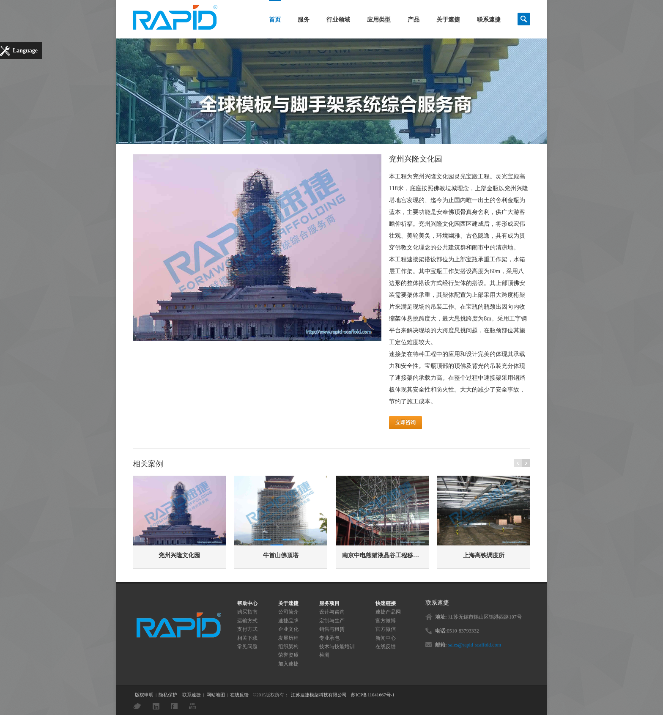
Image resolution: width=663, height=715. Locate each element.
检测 (324, 655)
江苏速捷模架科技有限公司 (319, 694)
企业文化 (288, 629)
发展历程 (288, 638)
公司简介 (288, 612)
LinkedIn (158, 706)
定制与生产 (332, 621)
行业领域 (338, 19)
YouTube (194, 706)
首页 (275, 19)
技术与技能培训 (337, 646)
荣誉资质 (288, 655)
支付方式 (247, 629)
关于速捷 (448, 19)
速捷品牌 (288, 621)
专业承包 (329, 638)
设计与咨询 (332, 612)
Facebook (176, 706)
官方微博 (385, 621)
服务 (304, 19)
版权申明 (144, 694)
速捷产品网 (388, 612)
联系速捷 (489, 19)
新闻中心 (385, 638)
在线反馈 (385, 646)
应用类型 (379, 19)
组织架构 (288, 646)
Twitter (139, 706)
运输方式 (247, 621)
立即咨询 (405, 422)
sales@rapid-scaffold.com (474, 645)
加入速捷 (288, 664)
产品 (413, 19)
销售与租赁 (332, 629)
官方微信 (385, 629)
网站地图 (215, 694)
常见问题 (247, 646)
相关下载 (247, 638)
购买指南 (247, 612)
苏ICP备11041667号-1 (373, 694)
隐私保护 (168, 694)
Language (25, 50)
